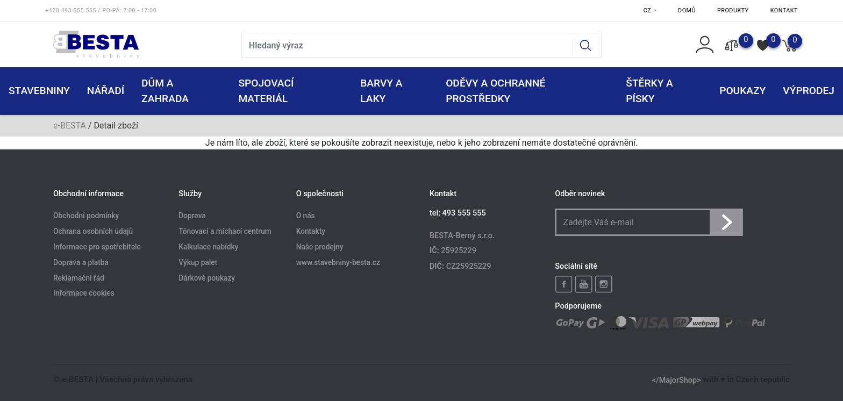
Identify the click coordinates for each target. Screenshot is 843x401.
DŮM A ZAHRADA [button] (165, 91)
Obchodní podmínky (86, 216)
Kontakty (310, 231)
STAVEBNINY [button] (39, 90)
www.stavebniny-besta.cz (338, 262)
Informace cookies (84, 293)
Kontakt (784, 10)
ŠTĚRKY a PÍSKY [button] (649, 91)
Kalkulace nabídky (208, 246)
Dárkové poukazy (206, 278)
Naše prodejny (320, 246)
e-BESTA (69, 125)
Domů (687, 10)
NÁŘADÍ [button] (105, 90)
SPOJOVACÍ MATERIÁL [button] (266, 91)
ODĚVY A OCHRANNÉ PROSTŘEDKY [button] (495, 91)
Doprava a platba (81, 262)
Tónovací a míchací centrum (224, 231)
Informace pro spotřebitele (97, 246)
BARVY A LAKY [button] (381, 91)
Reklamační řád (78, 278)
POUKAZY (742, 90)
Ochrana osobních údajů (93, 231)
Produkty (733, 10)
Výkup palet (197, 262)
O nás (305, 216)
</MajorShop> (676, 379)
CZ (648, 10)
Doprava (191, 216)
